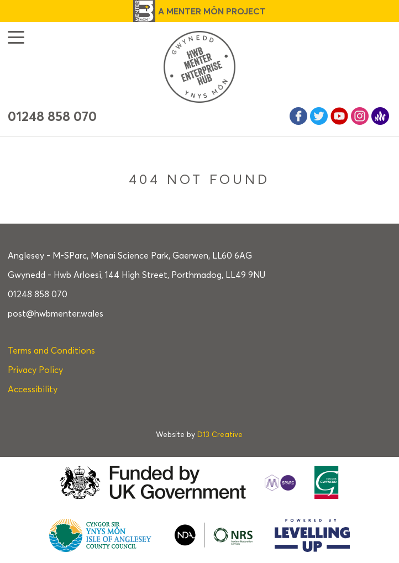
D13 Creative (220, 434)
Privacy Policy (35, 370)
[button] (16, 37)
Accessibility (32, 389)
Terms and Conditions (51, 350)
